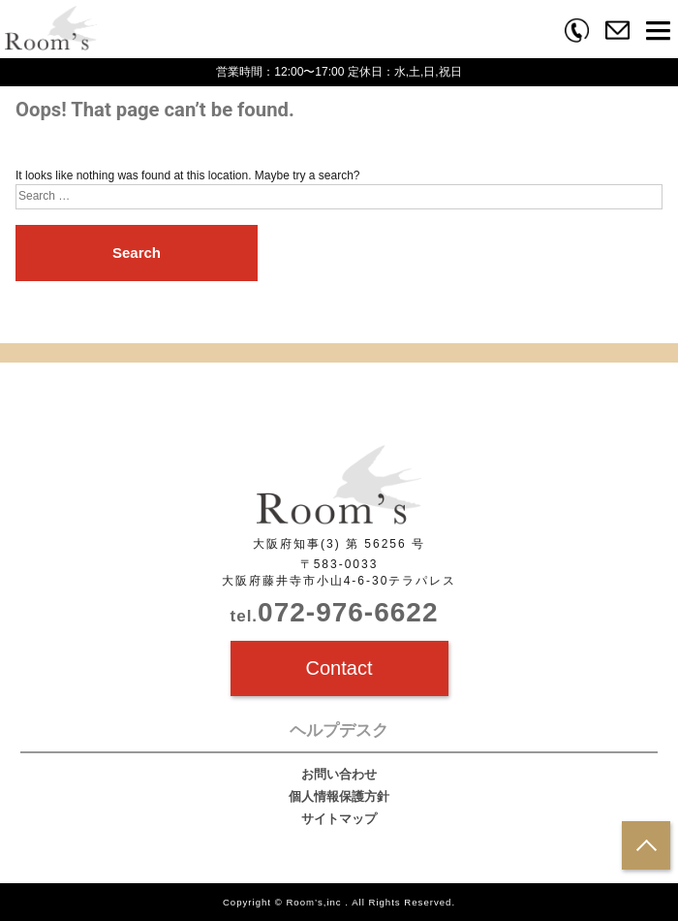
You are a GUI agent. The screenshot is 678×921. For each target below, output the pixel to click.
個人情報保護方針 (339, 796)
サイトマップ (339, 818)
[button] (658, 33)
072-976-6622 (335, 612)
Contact (339, 668)
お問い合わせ (339, 774)
